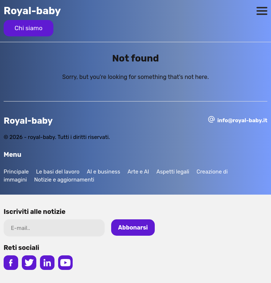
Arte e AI (138, 171)
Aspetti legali (172, 171)
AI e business (103, 171)
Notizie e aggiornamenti (64, 179)
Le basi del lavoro (58, 171)
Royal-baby (32, 10)
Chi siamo (29, 28)
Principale (16, 171)
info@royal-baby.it (242, 120)
